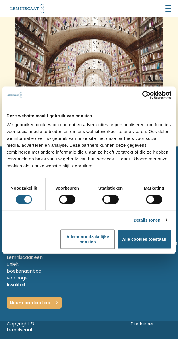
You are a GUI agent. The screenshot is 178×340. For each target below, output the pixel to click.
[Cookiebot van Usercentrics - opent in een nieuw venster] (146, 95)
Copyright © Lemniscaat (20, 327)
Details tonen (147, 220)
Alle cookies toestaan (144, 239)
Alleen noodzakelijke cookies (87, 239)
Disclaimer (142, 324)
